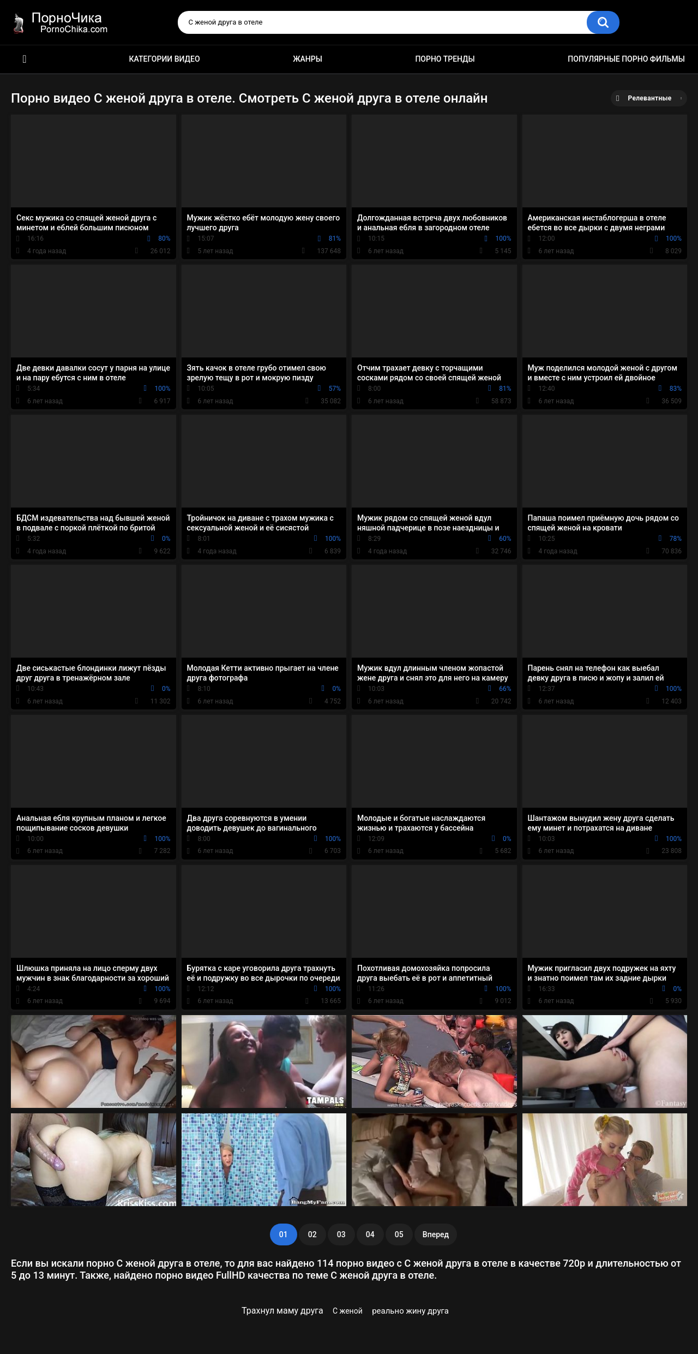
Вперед (436, 1234)
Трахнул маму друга (282, 1310)
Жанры (307, 59)
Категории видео (164, 59)
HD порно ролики (24, 59)
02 (312, 1234)
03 (341, 1234)
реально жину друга (410, 1311)
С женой (348, 1311)
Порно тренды (444, 59)
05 (399, 1234)
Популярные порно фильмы (626, 59)
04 (370, 1234)
